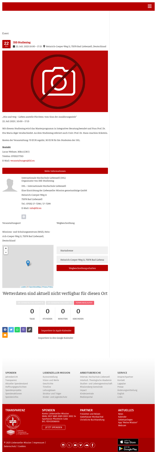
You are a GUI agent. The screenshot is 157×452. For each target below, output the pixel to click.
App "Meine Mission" (128, 420)
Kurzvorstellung (50, 374)
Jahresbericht (11, 374)
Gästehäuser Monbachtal (91, 414)
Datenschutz (10, 443)
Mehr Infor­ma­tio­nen (55, 170)
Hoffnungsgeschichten (16, 384)
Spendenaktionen (13, 391)
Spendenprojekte (13, 387)
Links (119, 394)
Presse (120, 384)
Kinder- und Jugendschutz (55, 394)
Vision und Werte (51, 377)
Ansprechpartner (125, 374)
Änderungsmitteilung (127, 387)
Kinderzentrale (87, 391)
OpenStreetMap (35, 287)
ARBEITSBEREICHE (90, 370)
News (120, 411)
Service (122, 370)
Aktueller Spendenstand (16, 381)
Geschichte (48, 381)
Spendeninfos (11, 394)
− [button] (6, 252)
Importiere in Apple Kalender (56, 328)
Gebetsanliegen (125, 417)
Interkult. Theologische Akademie (95, 377)
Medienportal (86, 394)
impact (83, 387)
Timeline (47, 384)
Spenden (10, 370)
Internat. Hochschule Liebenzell (95, 374)
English (120, 391)
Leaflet (23, 287)
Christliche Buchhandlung (92, 417)
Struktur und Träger (52, 391)
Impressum (38, 440)
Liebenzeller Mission (56, 370)
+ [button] (6, 248)
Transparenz (11, 377)
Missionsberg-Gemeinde (91, 384)
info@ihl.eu (35, 207)
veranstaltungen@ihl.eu (22, 160)
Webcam (122, 423)
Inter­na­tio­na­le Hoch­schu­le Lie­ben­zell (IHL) (43, 177)
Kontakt (121, 377)
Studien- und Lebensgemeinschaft (96, 381)
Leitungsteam (49, 387)
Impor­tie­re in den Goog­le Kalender (56, 334)
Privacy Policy (47, 287)
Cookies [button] (22, 443)
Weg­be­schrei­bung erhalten (82, 268)
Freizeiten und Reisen (90, 411)
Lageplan (121, 381)
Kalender (122, 414)
